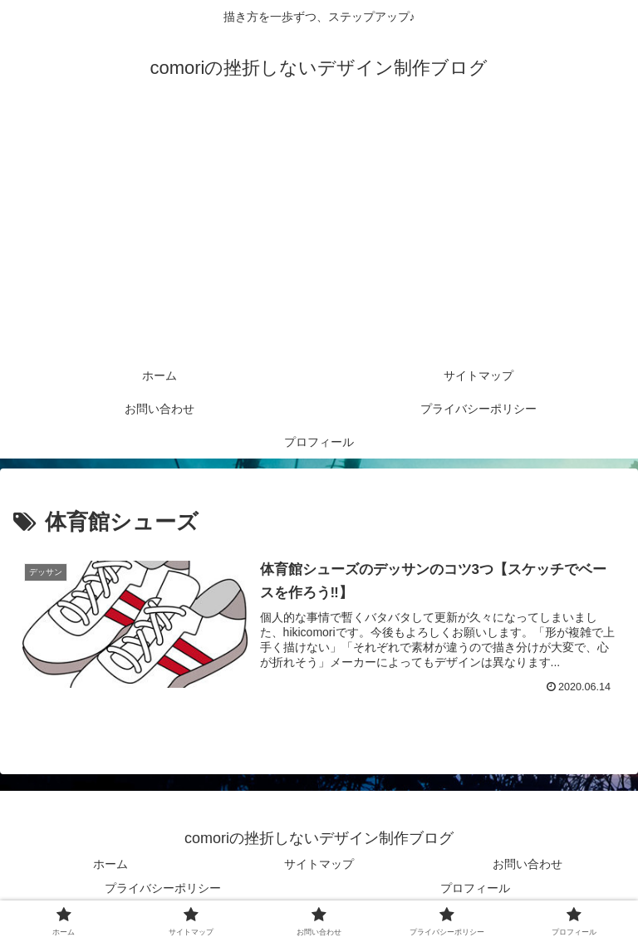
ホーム (110, 864)
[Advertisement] (319, 234)
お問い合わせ (527, 864)
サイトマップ (319, 864)
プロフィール (475, 888)
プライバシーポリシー (163, 888)
